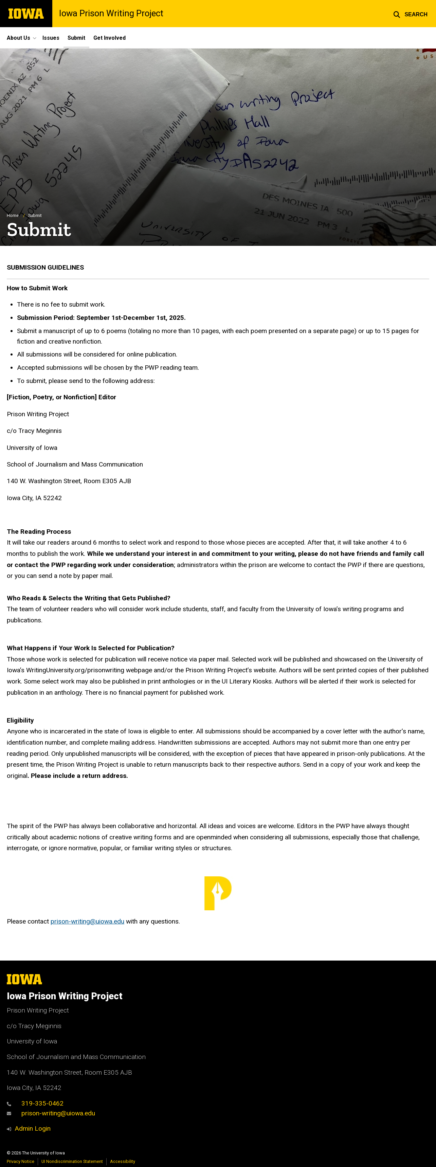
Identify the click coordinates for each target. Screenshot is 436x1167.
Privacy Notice (20, 1161)
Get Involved (109, 38)
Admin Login (33, 1128)
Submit (76, 38)
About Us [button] (18, 38)
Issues (50, 38)
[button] (410, 13)
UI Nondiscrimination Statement (72, 1161)
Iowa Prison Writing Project (111, 13)
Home (13, 215)
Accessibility (122, 1161)
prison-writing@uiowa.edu (87, 921)
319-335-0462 (35, 1103)
